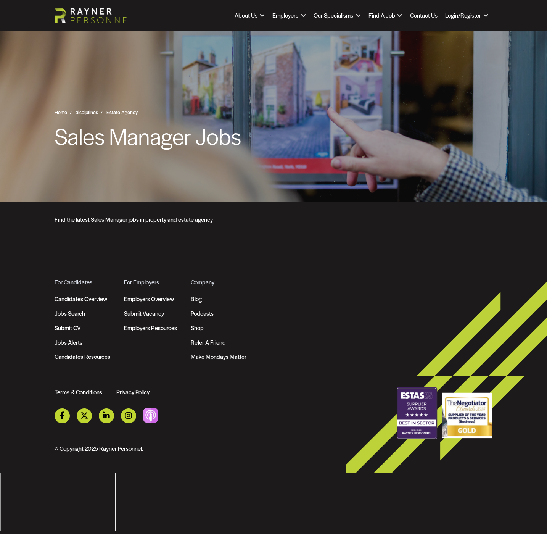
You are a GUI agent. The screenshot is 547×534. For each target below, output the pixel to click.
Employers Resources (150, 328)
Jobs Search (70, 313)
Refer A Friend (208, 342)
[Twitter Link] (84, 415)
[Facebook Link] (62, 415)
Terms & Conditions (78, 392)
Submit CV (68, 328)
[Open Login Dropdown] (466, 15)
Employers (285, 15)
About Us (246, 15)
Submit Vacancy (144, 313)
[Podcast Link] (150, 415)
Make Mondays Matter (218, 356)
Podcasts (202, 313)
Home (61, 112)
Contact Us (424, 15)
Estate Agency (122, 112)
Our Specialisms (333, 15)
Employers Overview (149, 299)
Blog (196, 299)
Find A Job (381, 15)
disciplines (87, 112)
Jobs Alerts (68, 342)
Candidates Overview (81, 299)
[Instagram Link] (128, 415)
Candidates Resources (82, 356)
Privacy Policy (133, 392)
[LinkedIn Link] (106, 415)
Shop (197, 328)
